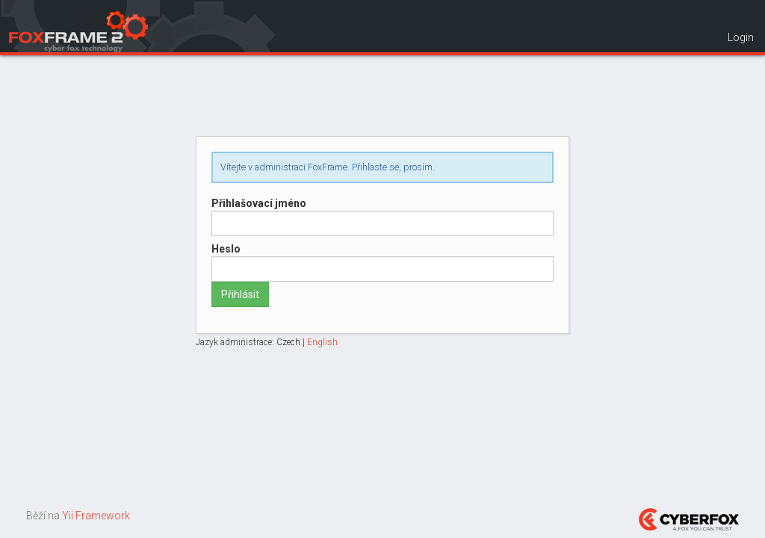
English (322, 342)
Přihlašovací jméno (258, 203)
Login (741, 37)
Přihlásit (240, 294)
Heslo (226, 249)
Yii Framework (96, 516)
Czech (288, 342)
